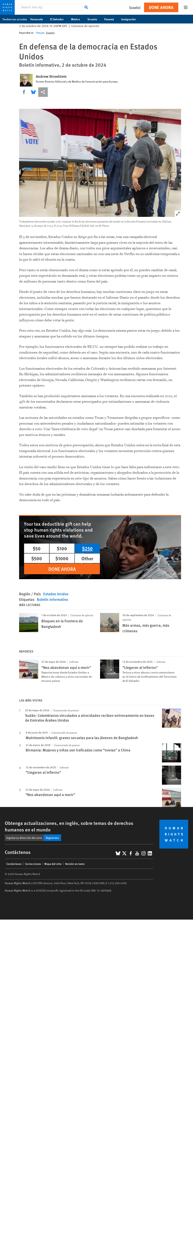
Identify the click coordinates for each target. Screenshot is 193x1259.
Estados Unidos (55, 593)
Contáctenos (14, 864)
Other (87, 558)
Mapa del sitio (53, 864)
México (77, 19)
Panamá (111, 19)
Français (40, 32)
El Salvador (59, 19)
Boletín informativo (52, 599)
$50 (37, 548)
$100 (62, 548)
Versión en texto (75, 864)
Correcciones (33, 864)
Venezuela (38, 19)
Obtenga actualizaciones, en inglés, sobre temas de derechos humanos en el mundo (69, 826)
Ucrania (94, 19)
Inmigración (130, 19)
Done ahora (161, 7)
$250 (87, 548)
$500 (36, 558)
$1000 (61, 558)
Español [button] (134, 7)
